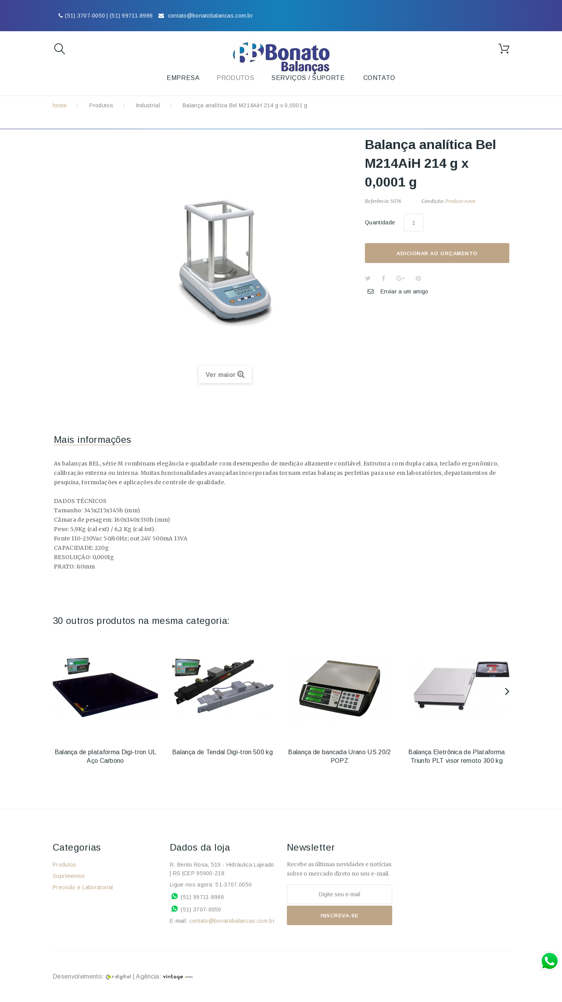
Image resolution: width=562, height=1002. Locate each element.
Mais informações (93, 439)
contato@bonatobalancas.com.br (232, 921)
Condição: (433, 201)
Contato (379, 78)
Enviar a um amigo (404, 291)
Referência (377, 201)
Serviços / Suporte (308, 78)
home (60, 105)
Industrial (148, 105)
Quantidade (380, 222)
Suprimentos (69, 876)
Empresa (183, 78)
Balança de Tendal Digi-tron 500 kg (222, 752)
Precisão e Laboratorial (83, 887)
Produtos (101, 105)
